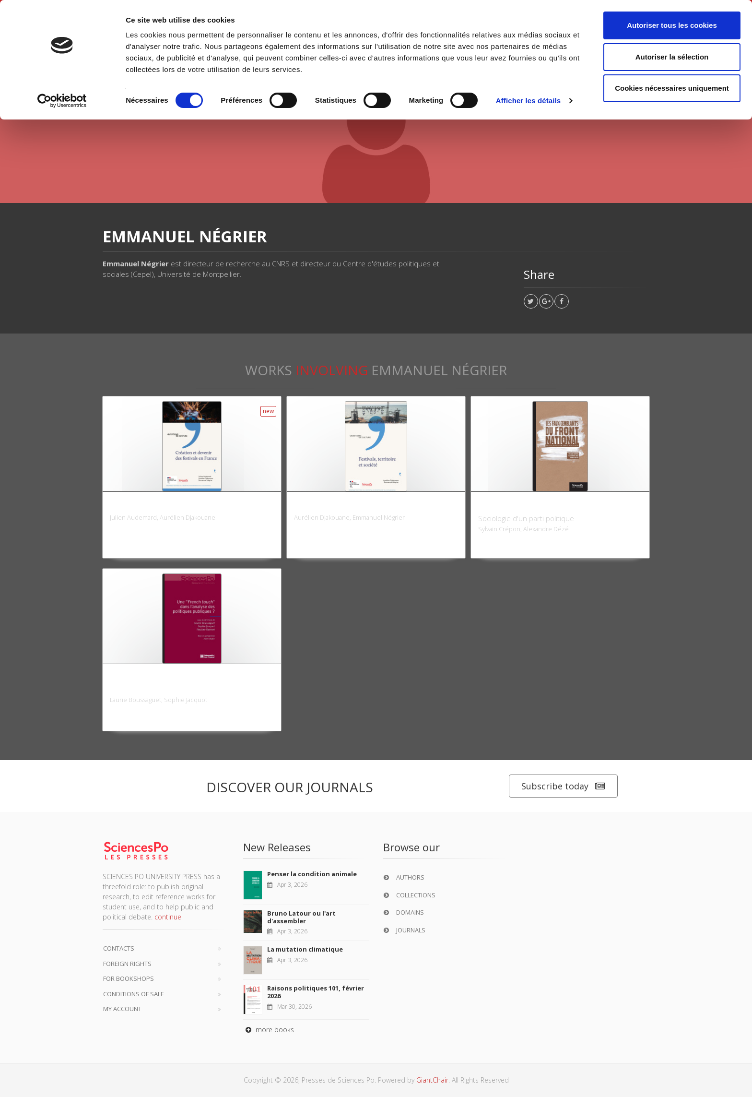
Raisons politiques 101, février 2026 (315, 992)
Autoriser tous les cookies (672, 25)
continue (167, 916)
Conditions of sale (133, 994)
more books (268, 1029)
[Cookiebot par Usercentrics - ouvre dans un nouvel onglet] (62, 101)
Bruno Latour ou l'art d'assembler (301, 917)
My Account (122, 1008)
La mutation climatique (305, 949)
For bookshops (128, 978)
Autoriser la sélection (672, 57)
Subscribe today (563, 786)
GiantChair (432, 1080)
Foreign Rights (127, 963)
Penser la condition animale (312, 874)
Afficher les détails (528, 100)
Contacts (118, 948)
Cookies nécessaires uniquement (672, 88)
